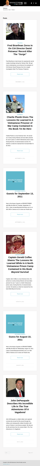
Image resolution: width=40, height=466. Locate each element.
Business (20, 114)
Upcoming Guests (20, 191)
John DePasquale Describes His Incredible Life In (20, 406)
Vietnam (5, 8)
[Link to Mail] (36, 3)
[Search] (21, 3)
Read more (20, 74)
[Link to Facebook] (34, 3)
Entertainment (20, 254)
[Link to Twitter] (31, 3)
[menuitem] (21, 3)
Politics (20, 43)
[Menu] (24, 3)
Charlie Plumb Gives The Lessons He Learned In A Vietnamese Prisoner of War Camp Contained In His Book (20, 123)
